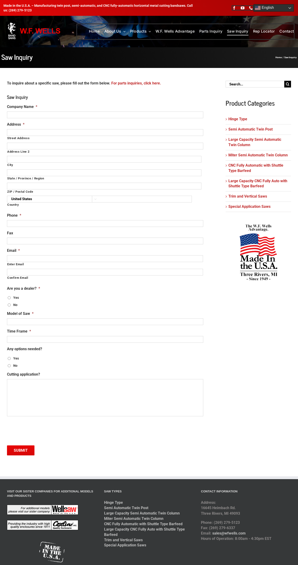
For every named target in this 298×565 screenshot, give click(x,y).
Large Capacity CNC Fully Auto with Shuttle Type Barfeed (144, 532)
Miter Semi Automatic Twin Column (258, 155)
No (15, 305)
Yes (16, 297)
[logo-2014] (33, 23)
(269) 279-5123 (20, 10)
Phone (14, 215)
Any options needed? (24, 349)
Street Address (18, 138)
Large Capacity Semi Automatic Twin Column (142, 513)
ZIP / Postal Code (20, 191)
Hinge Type (237, 119)
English (264, 8)
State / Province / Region (25, 178)
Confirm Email (17, 277)
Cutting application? (23, 374)
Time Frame (19, 331)
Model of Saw (20, 313)
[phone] (251, 8)
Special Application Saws (249, 206)
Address (15, 124)
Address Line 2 (18, 151)
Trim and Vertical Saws (247, 196)
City (10, 165)
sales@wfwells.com (229, 533)
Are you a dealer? (23, 288)
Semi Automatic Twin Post (250, 129)
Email (13, 250)
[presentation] (42, 429)
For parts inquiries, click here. (136, 83)
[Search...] (255, 84)
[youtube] (242, 8)
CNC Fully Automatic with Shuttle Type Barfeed (143, 524)
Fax (10, 233)
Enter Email (15, 264)
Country (13, 204)
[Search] (287, 84)
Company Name (22, 106)
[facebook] (234, 8)
